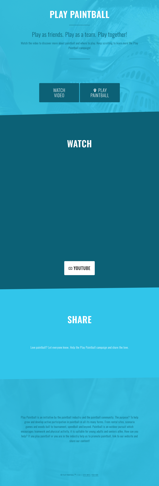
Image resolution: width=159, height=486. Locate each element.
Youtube (79, 268)
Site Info (86, 475)
